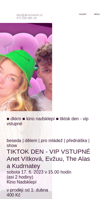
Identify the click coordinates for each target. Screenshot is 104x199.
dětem (31, 140)
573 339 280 (24, 18)
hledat (83, 14)
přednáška (76, 140)
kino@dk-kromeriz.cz (30, 15)
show (12, 145)
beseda (14, 140)
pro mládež (52, 140)
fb (35, 18)
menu (97, 14)
